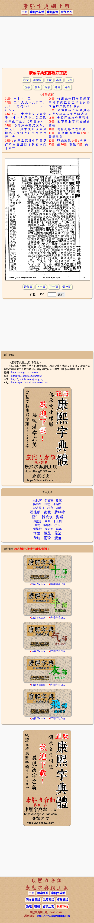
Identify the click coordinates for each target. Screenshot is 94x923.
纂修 (59, 80)
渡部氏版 (62, 899)
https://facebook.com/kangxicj (26, 375)
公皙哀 (49, 500)
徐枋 (47, 504)
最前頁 (28, 286)
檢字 (27, 87)
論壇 (29, 906)
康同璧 (49, 529)
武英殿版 (48, 899)
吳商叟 (37, 504)
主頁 (24, 12)
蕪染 (57, 533)
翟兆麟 (35, 512)
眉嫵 (59, 529)
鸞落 (57, 538)
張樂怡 (47, 525)
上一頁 (41, 286)
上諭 (49, 80)
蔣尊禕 (59, 512)
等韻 (47, 87)
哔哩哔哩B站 (57, 584)
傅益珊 (37, 521)
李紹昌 (57, 504)
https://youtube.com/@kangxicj (27, 379)
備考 (67, 87)
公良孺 (37, 500)
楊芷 (47, 533)
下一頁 (53, 286)
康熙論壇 (52, 12)
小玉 (57, 525)
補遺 (57, 87)
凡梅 (37, 525)
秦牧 (47, 512)
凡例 (69, 80)
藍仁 (35, 517)
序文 (26, 80)
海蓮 (36, 533)
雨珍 (47, 538)
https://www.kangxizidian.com (53, 915)
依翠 (47, 521)
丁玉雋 (57, 521)
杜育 (50, 508)
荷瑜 (36, 538)
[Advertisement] (47, 42)
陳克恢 (47, 517)
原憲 (59, 500)
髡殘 (59, 517)
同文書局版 (33, 899)
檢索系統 (43, 893)
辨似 (37, 87)
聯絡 (37, 906)
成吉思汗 (39, 508)
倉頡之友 (66, 12)
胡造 (59, 508)
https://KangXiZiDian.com (25, 372)
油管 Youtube (38, 584)
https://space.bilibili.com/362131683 (30, 382)
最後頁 (66, 286)
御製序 (37, 80)
